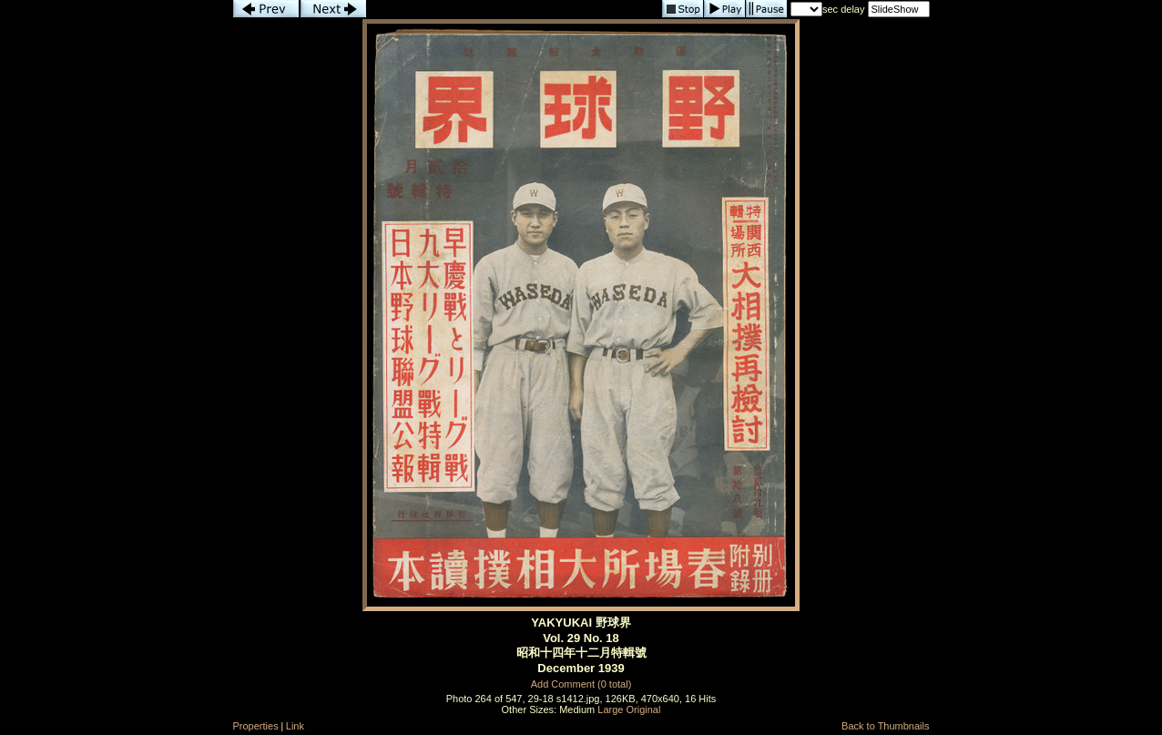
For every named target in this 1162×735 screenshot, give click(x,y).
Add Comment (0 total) (581, 684)
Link (295, 725)
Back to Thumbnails (885, 725)
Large (610, 709)
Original (644, 709)
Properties (256, 725)
